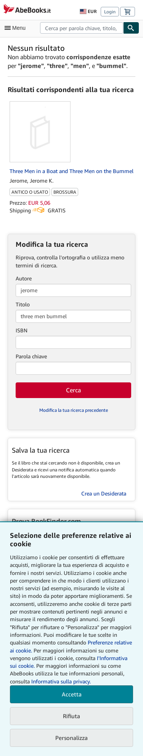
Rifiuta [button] (71, 715)
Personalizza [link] (71, 737)
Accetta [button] (72, 694)
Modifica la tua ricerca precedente (73, 410)
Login (110, 12)
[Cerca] (131, 28)
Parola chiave (31, 356)
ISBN (21, 330)
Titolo (23, 304)
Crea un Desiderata (103, 493)
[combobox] (81, 28)
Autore (24, 278)
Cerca (73, 390)
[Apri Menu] (17, 28)
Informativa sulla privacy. (61, 681)
